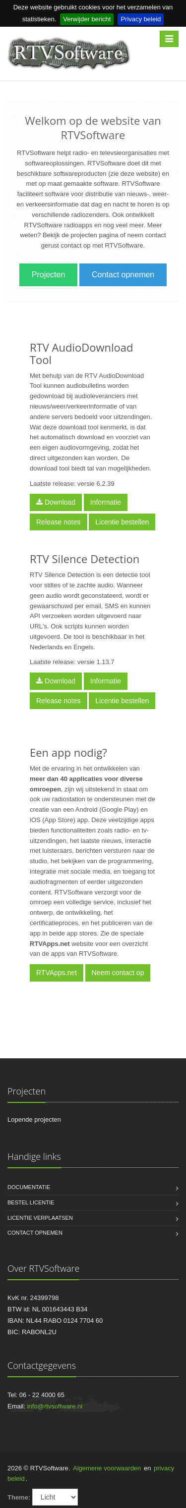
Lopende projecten (34, 1119)
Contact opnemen (123, 274)
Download (55, 502)
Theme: (18, 1497)
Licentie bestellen (122, 522)
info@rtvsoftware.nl (54, 1406)
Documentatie (28, 1187)
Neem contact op (118, 973)
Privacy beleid (141, 19)
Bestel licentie (30, 1202)
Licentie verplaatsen (40, 1218)
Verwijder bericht (87, 19)
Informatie (105, 502)
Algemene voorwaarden (107, 1468)
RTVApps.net (56, 973)
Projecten (48, 274)
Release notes (58, 522)
